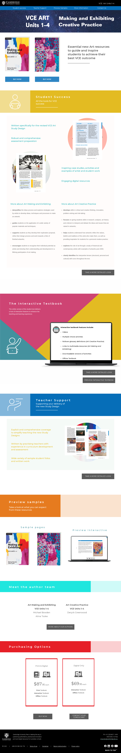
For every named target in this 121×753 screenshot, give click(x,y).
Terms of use (33, 746)
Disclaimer (45, 746)
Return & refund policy (59, 746)
